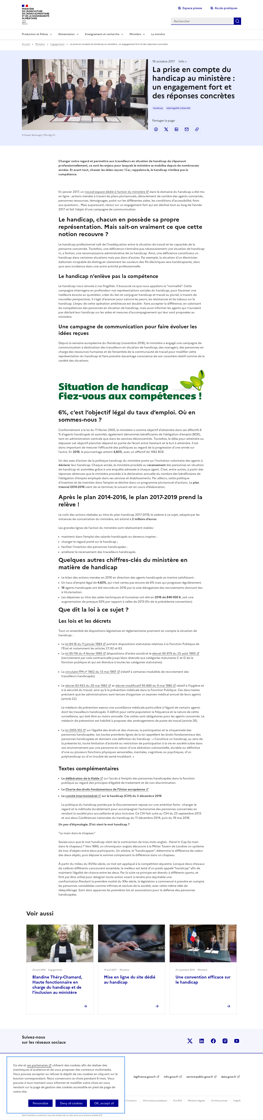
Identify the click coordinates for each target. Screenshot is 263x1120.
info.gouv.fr (171, 1077)
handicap (158, 108)
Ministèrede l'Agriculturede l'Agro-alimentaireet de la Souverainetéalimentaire (35, 13)
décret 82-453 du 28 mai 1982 (86, 685)
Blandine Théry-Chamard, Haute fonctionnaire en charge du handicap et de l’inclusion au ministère (57, 984)
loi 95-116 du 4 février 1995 (83, 653)
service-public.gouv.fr (199, 1077)
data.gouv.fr (228, 1077)
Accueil (26, 44)
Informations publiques (155, 1100)
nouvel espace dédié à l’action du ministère (115, 192)
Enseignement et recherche (102, 34)
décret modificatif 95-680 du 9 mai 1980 (143, 685)
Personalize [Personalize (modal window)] (40, 1103)
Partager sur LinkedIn (176, 129)
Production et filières (35, 34)
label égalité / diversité (178, 108)
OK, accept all (104, 1103)
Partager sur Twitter (166, 129)
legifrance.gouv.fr (145, 1077)
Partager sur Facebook (156, 129)
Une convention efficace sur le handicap (203, 979)
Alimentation (66, 34)
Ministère (135, 34)
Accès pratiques (226, 8)
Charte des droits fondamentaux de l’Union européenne (105, 789)
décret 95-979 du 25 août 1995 (174, 653)
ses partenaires (37, 1065)
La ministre (158, 34)
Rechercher (237, 21)
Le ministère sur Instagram (225, 1041)
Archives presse (219, 1100)
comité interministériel (81, 796)
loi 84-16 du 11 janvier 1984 (83, 644)
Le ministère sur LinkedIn (201, 1041)
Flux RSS (177, 1100)
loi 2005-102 (73, 730)
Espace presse (192, 8)
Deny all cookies (71, 1103)
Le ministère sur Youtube (236, 1041)
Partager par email (186, 129)
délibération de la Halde (82, 778)
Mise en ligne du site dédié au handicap (129, 979)
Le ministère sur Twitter (190, 1041)
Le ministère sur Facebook (213, 1041)
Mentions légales (196, 1100)
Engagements (57, 44)
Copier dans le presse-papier (197, 129)
